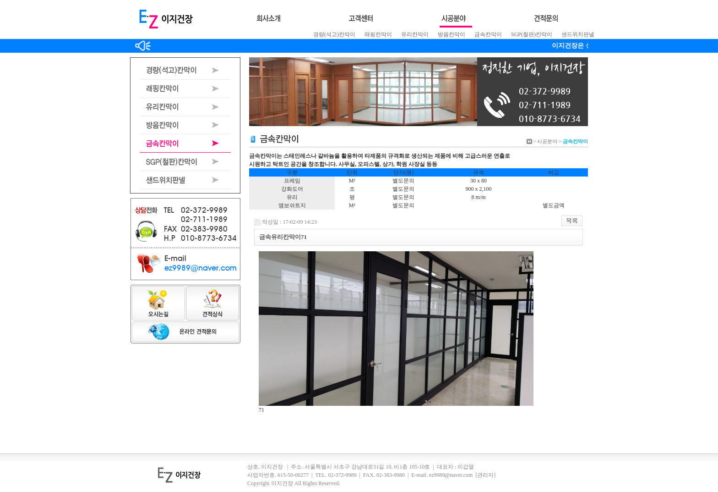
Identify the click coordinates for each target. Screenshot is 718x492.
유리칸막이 (415, 34)
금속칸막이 (488, 34)
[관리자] (485, 475)
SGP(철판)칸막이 (531, 34)
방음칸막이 (451, 34)
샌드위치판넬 (577, 34)
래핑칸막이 (378, 34)
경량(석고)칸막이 (334, 34)
